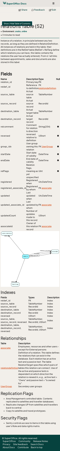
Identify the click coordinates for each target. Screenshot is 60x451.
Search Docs (37, 444)
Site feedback (20, 444)
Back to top (37, 447)
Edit (52, 9)
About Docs (9, 447)
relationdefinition (47, 88)
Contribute (23, 447)
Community (24, 441)
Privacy (6, 444)
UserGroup (47, 146)
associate (47, 188)
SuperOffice (9, 441)
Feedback (38, 9)
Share (23, 9)
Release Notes (40, 441)
